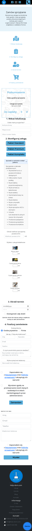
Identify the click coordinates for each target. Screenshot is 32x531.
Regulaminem (11, 375)
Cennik (16, 491)
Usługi (16, 488)
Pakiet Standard (16, 143)
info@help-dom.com (13, 522)
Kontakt (16, 497)
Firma (23, 330)
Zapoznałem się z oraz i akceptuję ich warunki (16, 376)
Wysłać (16, 457)
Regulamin (16, 509)
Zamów (27, 526)
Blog (16, 494)
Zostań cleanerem (16, 506)
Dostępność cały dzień (16, 314)
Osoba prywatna (10, 330)
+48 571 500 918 (11, 525)
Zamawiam (16, 402)
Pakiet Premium (16, 149)
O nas (16, 503)
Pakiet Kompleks (16, 154)
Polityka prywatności (16, 513)
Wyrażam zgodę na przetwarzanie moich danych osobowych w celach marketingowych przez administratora (16, 390)
